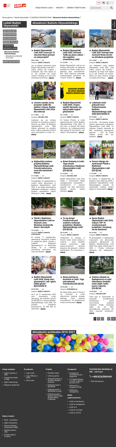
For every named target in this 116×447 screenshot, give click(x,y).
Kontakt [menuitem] (59, 8)
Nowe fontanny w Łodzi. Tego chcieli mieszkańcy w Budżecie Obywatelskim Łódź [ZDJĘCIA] (74, 166)
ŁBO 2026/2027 (9, 31)
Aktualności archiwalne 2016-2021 (14, 57)
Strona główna (7, 17)
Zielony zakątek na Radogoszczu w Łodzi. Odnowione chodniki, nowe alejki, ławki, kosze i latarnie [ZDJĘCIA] (102, 282)
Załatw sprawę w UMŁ (10, 374)
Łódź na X (73, 407)
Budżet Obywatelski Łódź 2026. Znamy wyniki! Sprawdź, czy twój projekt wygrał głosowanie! (72, 107)
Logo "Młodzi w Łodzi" (32, 377)
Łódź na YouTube (75, 410)
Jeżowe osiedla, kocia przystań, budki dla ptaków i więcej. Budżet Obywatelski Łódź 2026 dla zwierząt (44, 107)
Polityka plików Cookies (10, 435)
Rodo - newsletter (10, 420)
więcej (51, 78)
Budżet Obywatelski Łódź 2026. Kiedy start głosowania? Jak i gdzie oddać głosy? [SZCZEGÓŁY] (45, 281)
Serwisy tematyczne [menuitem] (76, 8)
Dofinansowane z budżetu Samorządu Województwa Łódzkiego (55, 396)
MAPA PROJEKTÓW (11, 62)
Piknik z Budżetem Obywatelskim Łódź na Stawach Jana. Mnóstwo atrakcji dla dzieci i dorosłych (44, 222)
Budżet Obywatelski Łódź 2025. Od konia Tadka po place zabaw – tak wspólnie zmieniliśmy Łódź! (74, 55)
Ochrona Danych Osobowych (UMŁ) (11, 426)
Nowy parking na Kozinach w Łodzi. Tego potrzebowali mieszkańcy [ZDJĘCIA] (73, 280)
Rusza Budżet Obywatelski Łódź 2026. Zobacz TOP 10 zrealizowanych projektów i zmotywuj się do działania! (103, 224)
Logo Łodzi (30, 373)
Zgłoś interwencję (11, 382)
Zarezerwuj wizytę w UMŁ (11, 378)
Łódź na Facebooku (76, 401)
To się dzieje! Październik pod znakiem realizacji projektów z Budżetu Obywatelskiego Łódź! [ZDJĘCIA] (73, 224)
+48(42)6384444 (102, 376)
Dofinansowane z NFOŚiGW (54, 386)
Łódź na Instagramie (77, 404)
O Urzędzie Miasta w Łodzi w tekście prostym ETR (76, 381)
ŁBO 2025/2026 (9, 35)
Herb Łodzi (30, 380)
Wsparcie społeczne (11, 385)
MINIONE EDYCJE (10, 42)
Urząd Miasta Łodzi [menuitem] (44, 8)
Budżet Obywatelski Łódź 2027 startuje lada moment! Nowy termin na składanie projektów (102, 53)
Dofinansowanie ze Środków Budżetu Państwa (55, 380)
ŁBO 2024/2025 (9, 38)
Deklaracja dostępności (74, 391)
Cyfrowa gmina (53, 376)
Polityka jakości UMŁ (10, 431)
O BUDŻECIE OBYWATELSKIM (40, 17)
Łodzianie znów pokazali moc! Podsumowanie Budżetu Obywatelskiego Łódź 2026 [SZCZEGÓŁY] (101, 108)
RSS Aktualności (97, 381)
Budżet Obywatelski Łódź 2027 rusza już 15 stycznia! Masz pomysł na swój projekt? (44, 53)
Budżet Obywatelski (21, 17)
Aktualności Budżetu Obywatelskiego (66, 17)
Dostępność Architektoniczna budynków (75, 374)
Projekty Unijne (53, 373)
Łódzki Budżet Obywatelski (12, 24)
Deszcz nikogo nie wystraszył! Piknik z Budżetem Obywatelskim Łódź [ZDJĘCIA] (101, 166)
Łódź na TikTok (75, 413)
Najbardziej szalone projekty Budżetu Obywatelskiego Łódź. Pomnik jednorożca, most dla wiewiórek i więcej (44, 167)
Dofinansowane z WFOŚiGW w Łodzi (55, 390)
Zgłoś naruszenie (10, 423)
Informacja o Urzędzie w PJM (75, 386)
